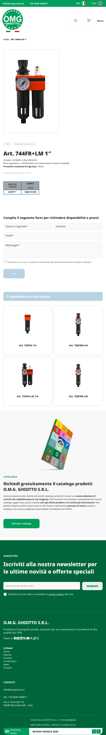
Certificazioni (10, 661)
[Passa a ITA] (80, 3)
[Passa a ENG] (96, 3)
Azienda (7, 654)
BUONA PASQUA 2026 (45, 731)
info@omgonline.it (14, 689)
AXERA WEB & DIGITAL (40, 725)
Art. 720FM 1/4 (27, 345)
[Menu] (94, 20)
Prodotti (7, 657)
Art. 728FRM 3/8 (78, 396)
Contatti (7, 667)
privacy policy (22, 262)
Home (6, 39)
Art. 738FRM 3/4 (78, 345)
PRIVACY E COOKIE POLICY (64, 725)
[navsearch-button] (75, 21)
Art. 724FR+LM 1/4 (27, 396)
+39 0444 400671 (17, 697)
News (6, 664)
